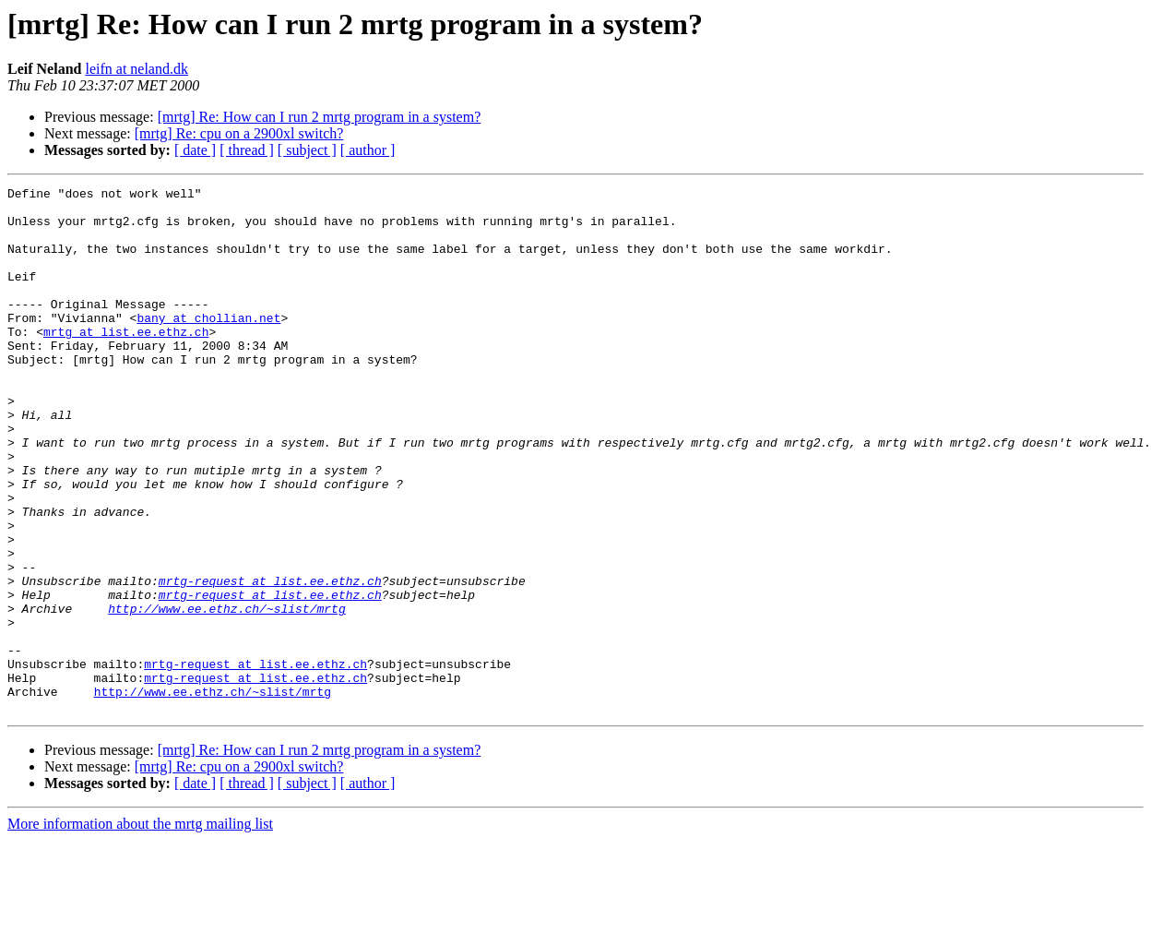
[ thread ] (247, 150)
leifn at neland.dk (136, 69)
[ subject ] (307, 150)
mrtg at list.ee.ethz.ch (125, 361)
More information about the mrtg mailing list (140, 929)
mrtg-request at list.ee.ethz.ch (270, 660)
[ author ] (368, 150)
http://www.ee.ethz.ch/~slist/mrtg (226, 694)
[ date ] (195, 150)
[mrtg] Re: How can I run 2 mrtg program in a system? (319, 117)
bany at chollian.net (208, 345)
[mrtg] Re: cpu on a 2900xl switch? (239, 133)
